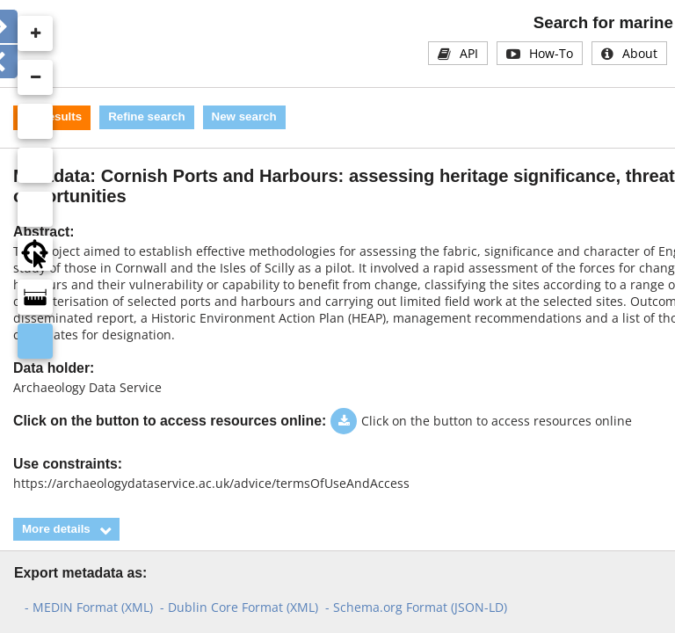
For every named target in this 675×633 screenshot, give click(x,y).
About (639, 53)
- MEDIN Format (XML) (89, 607)
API (469, 53)
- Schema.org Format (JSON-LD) (416, 607)
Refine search (146, 116)
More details (56, 528)
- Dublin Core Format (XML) (239, 607)
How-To (551, 53)
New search (244, 116)
